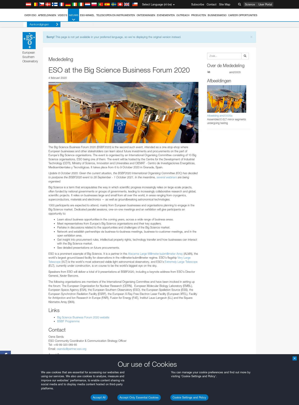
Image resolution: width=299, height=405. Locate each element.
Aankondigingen (40, 24)
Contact (211, 4)
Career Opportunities (242, 15)
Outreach (182, 15)
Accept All (99, 397)
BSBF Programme (68, 321)
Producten (198, 15)
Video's (62, 15)
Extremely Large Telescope (181, 261)
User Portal (265, 4)
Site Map (224, 4)
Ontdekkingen (146, 15)
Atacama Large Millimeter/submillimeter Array (155, 253)
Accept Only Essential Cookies (139, 397)
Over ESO (30, 15)
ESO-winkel (87, 15)
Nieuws (73, 18)
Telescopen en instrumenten (115, 15)
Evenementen (166, 15)
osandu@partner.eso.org (71, 348)
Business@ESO (217, 15)
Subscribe (197, 4)
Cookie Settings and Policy (189, 397)
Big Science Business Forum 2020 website (83, 317)
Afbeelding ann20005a (219, 115)
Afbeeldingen (47, 15)
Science (250, 4)
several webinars (167, 177)
